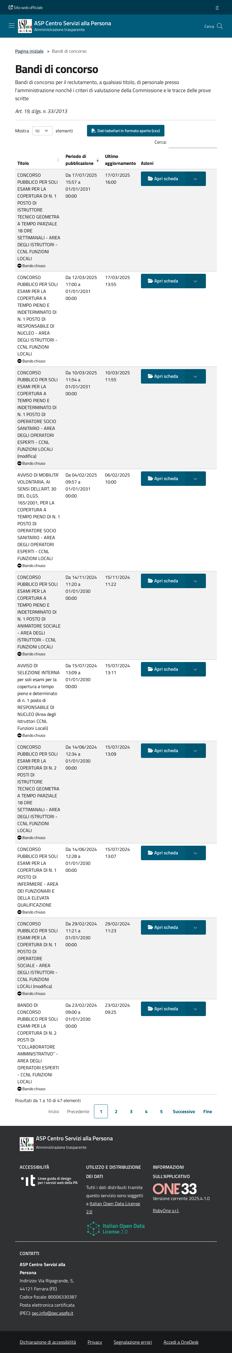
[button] (217, 7)
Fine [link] (207, 1111)
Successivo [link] (184, 1111)
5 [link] (161, 1111)
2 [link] (116, 1111)
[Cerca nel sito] (219, 26)
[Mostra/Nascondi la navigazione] (11, 25)
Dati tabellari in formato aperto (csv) (126, 130)
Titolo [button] (23, 163)
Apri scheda (163, 178)
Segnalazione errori (133, 1342)
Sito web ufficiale (26, 7)
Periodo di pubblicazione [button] (79, 160)
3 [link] (131, 1111)
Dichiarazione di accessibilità (48, 1342)
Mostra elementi (44, 130)
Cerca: (160, 141)
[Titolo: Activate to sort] (39, 159)
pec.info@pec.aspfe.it (52, 1313)
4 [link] (146, 1111)
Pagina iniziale (29, 51)
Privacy (95, 1342)
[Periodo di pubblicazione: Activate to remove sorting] (83, 159)
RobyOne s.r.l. (166, 1210)
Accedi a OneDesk (181, 1342)
